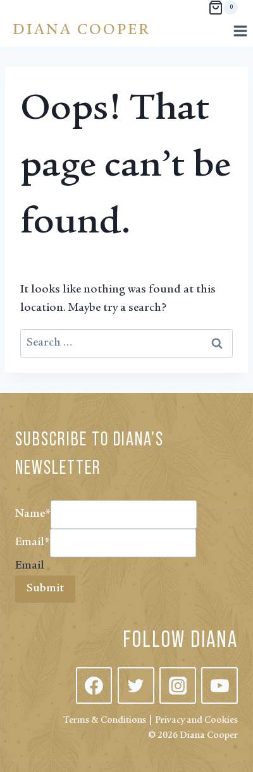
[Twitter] (136, 685)
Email (32, 542)
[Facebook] (94, 685)
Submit (45, 588)
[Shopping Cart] (223, 7)
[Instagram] (177, 685)
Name (33, 514)
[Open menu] (240, 31)
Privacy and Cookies (196, 720)
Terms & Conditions (104, 720)
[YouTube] (219, 685)
